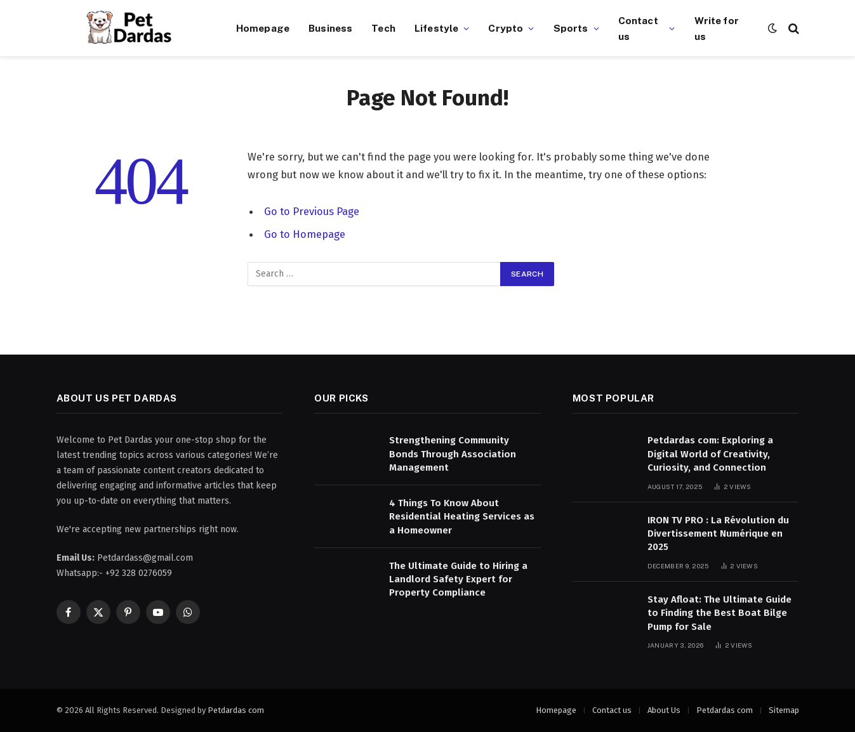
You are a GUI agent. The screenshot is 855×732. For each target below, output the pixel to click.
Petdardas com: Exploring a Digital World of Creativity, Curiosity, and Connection (710, 454)
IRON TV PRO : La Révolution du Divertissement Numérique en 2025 (718, 533)
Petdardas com (236, 710)
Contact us (638, 28)
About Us (663, 710)
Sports (570, 28)
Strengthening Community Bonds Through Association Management (452, 454)
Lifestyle (436, 28)
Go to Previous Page (311, 211)
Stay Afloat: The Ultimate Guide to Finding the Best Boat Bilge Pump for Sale (719, 613)
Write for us (716, 28)
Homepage (262, 28)
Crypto (505, 28)
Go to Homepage (304, 234)
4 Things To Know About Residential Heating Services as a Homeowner (461, 516)
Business (330, 28)
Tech (383, 28)
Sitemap (784, 710)
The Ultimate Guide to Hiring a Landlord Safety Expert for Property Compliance (458, 579)
